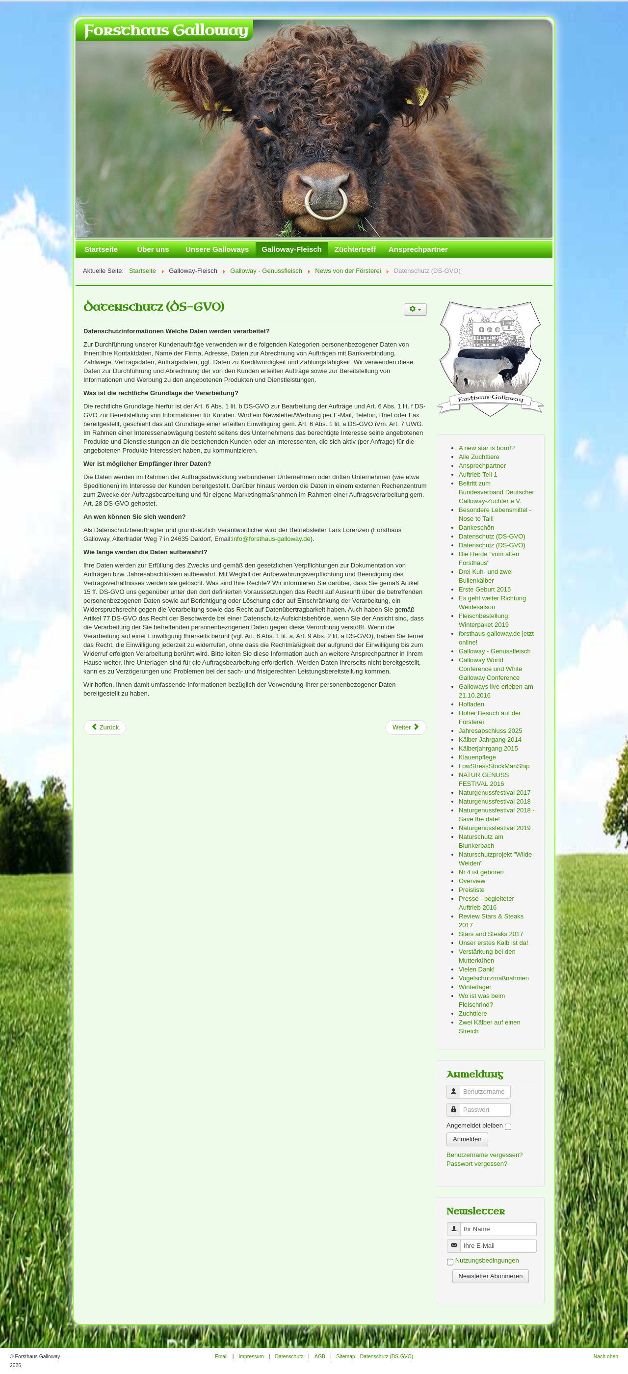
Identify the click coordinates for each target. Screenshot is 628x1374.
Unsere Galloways (217, 249)
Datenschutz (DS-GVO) (153, 307)
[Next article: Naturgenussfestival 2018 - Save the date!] (406, 727)
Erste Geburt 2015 (485, 589)
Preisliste (472, 889)
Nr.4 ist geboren (481, 872)
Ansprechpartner (418, 249)
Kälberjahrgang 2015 (488, 748)
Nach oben (606, 1356)
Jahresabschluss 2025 (490, 730)
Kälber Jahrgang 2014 (490, 739)
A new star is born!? (487, 448)
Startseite (101, 249)
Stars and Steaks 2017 (491, 934)
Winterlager (475, 987)
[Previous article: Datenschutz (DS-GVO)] (104, 727)
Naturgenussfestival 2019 (495, 828)
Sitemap (346, 1356)
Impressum (250, 1356)
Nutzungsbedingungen (487, 1261)
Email (221, 1356)
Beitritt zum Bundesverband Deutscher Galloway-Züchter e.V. (496, 492)
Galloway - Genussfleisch (495, 651)
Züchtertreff (355, 249)
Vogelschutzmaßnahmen (494, 978)
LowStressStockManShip (494, 766)
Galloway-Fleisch (292, 249)
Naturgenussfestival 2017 (495, 792)
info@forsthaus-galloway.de (271, 538)
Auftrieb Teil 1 (478, 474)
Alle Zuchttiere (479, 456)
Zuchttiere (473, 1013)
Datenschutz (289, 1356)
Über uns (153, 249)
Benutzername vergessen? (484, 1154)
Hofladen (471, 704)
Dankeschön (476, 527)
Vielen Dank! (477, 969)
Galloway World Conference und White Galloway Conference (490, 668)
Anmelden (467, 1139)
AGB (319, 1356)
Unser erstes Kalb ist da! (493, 942)
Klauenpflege (477, 757)
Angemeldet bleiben (474, 1125)
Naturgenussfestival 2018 (495, 801)
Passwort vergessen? (476, 1163)
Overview (472, 881)
